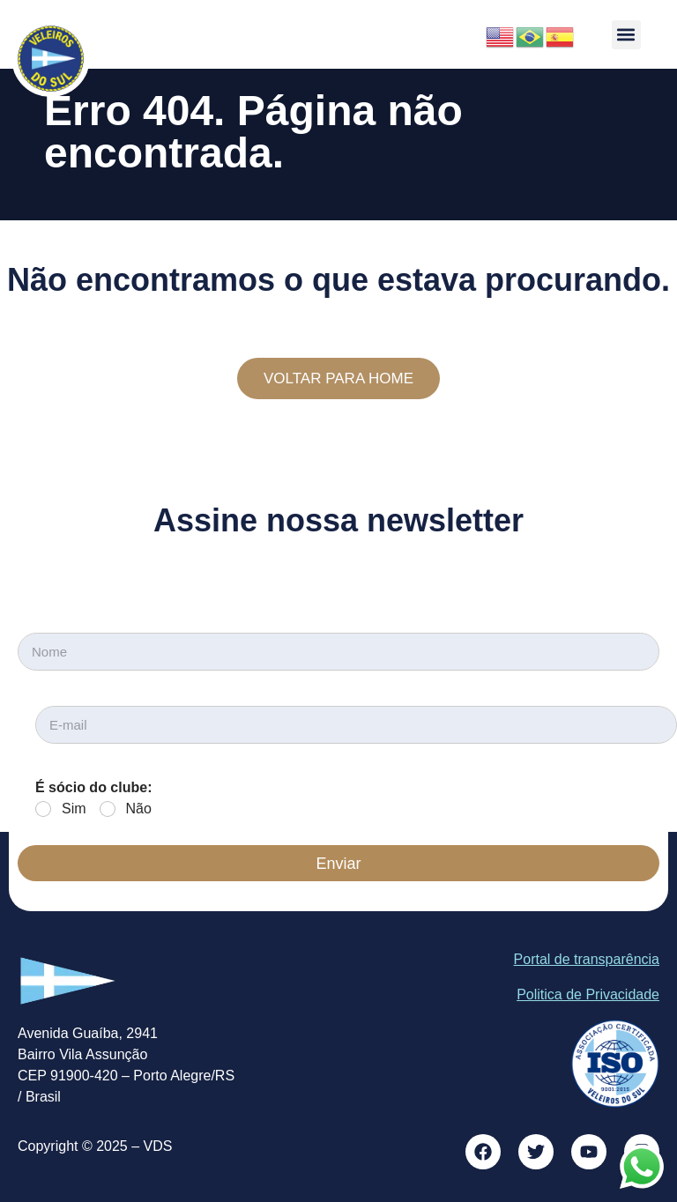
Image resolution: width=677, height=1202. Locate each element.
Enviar (338, 863)
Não (139, 808)
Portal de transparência (586, 959)
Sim (74, 808)
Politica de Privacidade (588, 994)
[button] (626, 34)
